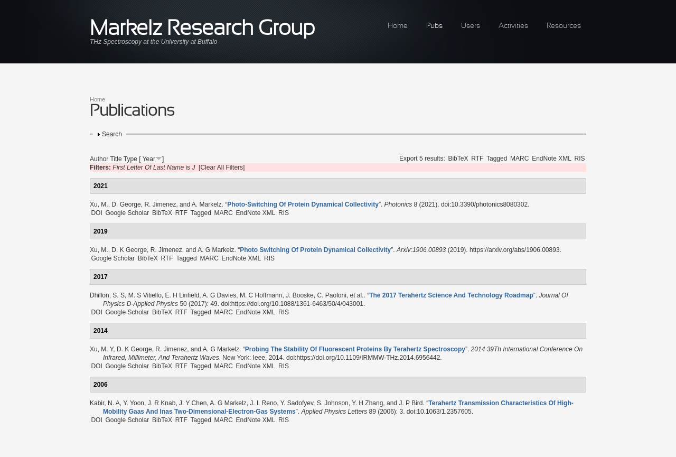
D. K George (129, 250)
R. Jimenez (160, 204)
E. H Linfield (182, 295)
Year (149, 159)
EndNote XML (551, 158)
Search (112, 134)
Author (99, 159)
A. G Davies (219, 295)
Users (470, 26)
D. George (125, 204)
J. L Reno (263, 403)
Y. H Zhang (367, 403)
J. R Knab (162, 403)
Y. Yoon (133, 403)
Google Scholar (127, 213)
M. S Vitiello (145, 295)
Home (398, 26)
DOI (96, 213)
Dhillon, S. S (107, 295)
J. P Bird (410, 403)
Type (130, 159)
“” (303, 204)
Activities (513, 26)
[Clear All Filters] (222, 167)
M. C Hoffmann (261, 295)
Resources (564, 26)
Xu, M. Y (101, 349)
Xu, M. (99, 204)
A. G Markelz (216, 250)
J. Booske (300, 295)
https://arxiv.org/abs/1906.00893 (515, 250)
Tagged (496, 158)
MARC (519, 158)
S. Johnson (333, 403)
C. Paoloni (331, 295)
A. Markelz (207, 204)
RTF (477, 158)
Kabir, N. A (105, 403)
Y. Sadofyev (296, 403)
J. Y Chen (192, 403)
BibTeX (458, 158)
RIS (580, 158)
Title (115, 159)
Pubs (434, 26)
